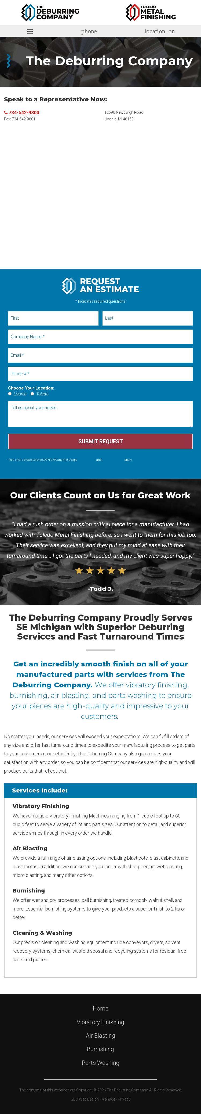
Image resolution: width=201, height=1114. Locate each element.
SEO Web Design (85, 1099)
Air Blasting (100, 1035)
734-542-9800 (21, 112)
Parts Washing (100, 1062)
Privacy (124, 1099)
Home (100, 1008)
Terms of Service (113, 460)
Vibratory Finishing (100, 1022)
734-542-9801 (23, 119)
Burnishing (100, 1049)
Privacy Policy (87, 460)
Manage (108, 1099)
